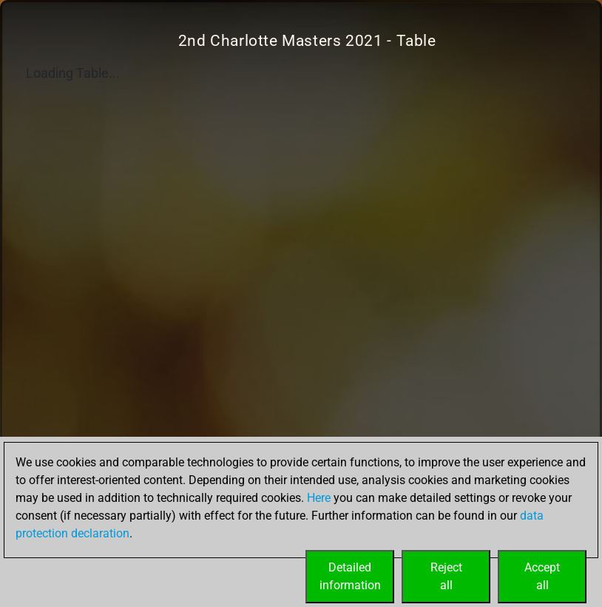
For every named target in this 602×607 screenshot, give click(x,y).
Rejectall (446, 576)
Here (319, 498)
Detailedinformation (350, 576)
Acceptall (542, 576)
